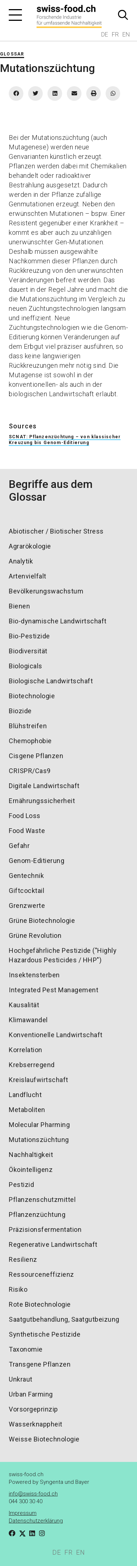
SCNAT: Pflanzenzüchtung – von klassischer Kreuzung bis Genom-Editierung (65, 439)
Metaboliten (27, 1110)
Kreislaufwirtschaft (38, 1080)
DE (104, 34)
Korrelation (25, 1050)
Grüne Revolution (35, 935)
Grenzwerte (27, 905)
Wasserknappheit (35, 1424)
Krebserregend (32, 1065)
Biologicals (25, 666)
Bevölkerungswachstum (46, 591)
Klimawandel (28, 1020)
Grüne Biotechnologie (42, 920)
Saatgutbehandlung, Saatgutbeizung (64, 1319)
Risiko (18, 1289)
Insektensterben (34, 975)
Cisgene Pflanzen (36, 756)
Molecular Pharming (39, 1124)
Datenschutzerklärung (36, 1520)
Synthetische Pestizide (44, 1334)
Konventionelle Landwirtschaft (56, 1035)
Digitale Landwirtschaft (44, 786)
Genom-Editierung (36, 860)
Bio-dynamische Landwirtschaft (58, 621)
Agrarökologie (30, 546)
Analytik (21, 561)
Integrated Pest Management (53, 990)
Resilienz (23, 1259)
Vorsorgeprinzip (33, 1409)
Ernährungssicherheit (42, 801)
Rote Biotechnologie (40, 1304)
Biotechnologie (32, 696)
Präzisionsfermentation (45, 1229)
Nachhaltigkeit (31, 1154)
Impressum (23, 1513)
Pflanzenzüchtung (37, 1214)
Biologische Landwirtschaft (51, 681)
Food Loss (25, 816)
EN (126, 34)
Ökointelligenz (31, 1169)
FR (115, 34)
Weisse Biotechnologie (44, 1439)
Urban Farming (31, 1394)
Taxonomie (26, 1349)
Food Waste (27, 830)
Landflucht (25, 1095)
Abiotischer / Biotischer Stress (56, 531)
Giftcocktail (26, 890)
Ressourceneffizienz (41, 1274)
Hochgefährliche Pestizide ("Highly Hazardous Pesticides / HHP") (63, 955)
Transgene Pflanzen (40, 1364)
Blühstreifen (28, 726)
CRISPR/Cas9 (30, 771)
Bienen (19, 606)
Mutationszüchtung (39, 1139)
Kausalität (24, 1005)
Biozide (20, 711)
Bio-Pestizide (29, 636)
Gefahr (19, 845)
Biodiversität (28, 651)
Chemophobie (30, 741)
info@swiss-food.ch (33, 1493)
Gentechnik (26, 875)
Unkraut (21, 1379)
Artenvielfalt (27, 576)
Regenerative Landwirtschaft (53, 1244)
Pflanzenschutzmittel (42, 1199)
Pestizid (21, 1184)
